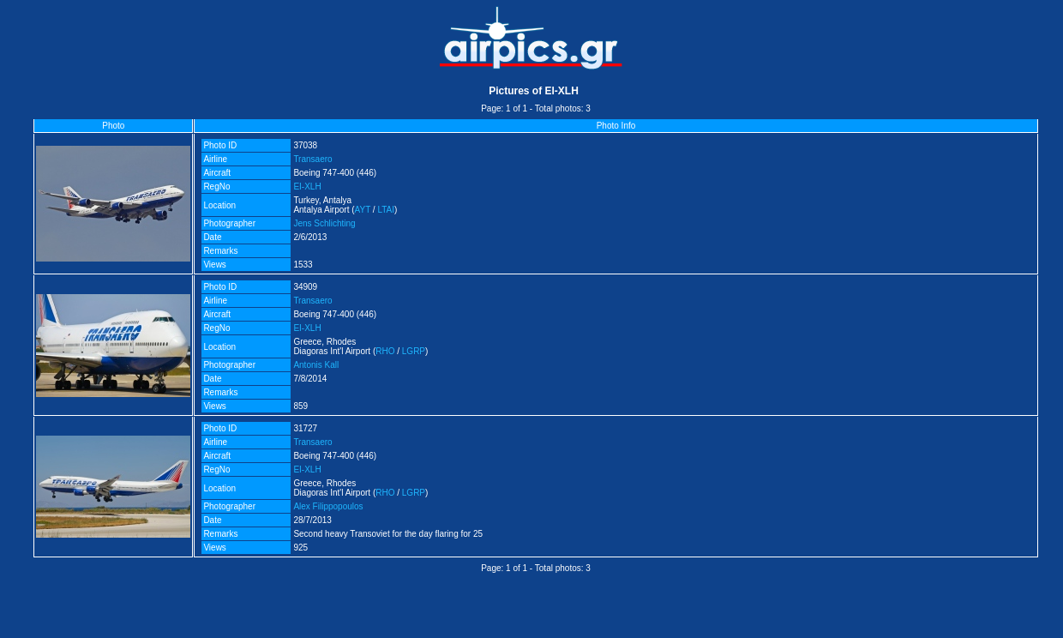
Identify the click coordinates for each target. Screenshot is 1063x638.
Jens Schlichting (324, 223)
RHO (384, 351)
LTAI (385, 209)
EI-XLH (307, 186)
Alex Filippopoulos (328, 506)
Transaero (312, 159)
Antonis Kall (316, 365)
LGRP (413, 351)
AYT (363, 209)
